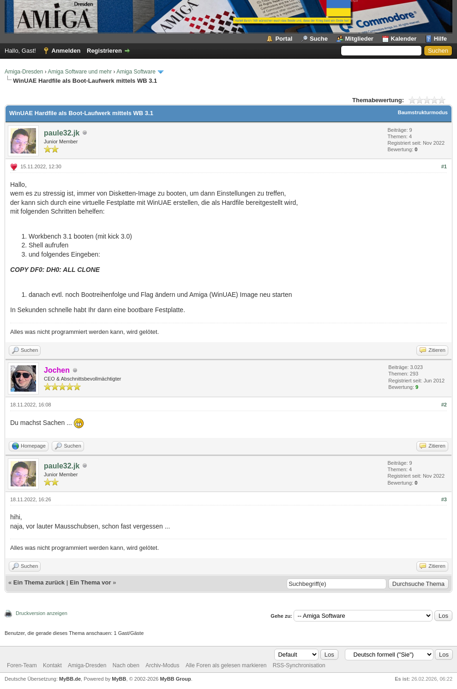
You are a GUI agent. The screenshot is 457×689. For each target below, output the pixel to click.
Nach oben (126, 665)
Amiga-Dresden (24, 71)
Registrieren (104, 50)
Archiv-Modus (162, 665)
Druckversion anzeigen (41, 613)
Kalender (404, 38)
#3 (444, 499)
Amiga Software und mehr (80, 71)
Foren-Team (22, 665)
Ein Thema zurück (39, 582)
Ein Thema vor (90, 582)
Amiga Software (136, 71)
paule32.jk (61, 133)
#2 (444, 404)
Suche (319, 38)
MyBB (119, 679)
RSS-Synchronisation (299, 665)
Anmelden (66, 50)
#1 (444, 166)
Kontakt (52, 665)
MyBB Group (175, 679)
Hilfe (440, 38)
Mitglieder (359, 38)
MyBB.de (70, 679)
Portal (283, 38)
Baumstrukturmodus (423, 112)
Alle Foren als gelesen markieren (226, 665)
